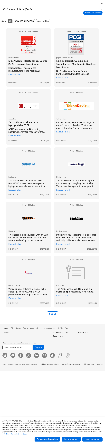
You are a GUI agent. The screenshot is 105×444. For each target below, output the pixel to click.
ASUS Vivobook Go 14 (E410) (17, 9)
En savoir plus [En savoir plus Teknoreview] (63, 132)
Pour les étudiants (8, 359)
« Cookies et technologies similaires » (15, 434)
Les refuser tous (71, 439)
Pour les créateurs (9, 355)
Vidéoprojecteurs (8, 373)
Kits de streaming (33, 392)
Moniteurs (6, 370)
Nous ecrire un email (60, 386)
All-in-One (6, 377)
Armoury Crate (82, 373)
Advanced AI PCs (83, 351)
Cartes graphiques (9, 403)
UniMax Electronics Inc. (61, 362)
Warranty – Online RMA (61, 370)
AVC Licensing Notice (85, 366)
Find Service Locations (61, 379)
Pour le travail (7, 351)
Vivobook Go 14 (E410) (54, 328)
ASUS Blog (81, 370)
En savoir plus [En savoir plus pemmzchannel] (15, 298)
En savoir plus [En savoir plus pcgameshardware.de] (63, 77)
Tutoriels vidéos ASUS (61, 405)
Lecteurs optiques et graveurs (38, 347)
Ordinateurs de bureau (10, 381)
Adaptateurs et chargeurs (36, 403)
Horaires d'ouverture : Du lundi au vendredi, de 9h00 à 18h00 (63, 396)
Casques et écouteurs (35, 388)
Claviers (30, 381)
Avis (66, 328)
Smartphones (7, 340)
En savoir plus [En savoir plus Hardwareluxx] (15, 74)
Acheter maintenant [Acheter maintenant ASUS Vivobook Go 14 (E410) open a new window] (93, 13)
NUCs (4, 388)
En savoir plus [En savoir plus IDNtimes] (63, 295)
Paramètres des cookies (47, 439)
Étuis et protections (34, 400)
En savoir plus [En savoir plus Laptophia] (15, 190)
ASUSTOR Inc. (58, 355)
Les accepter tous (92, 439)
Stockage (30, 351)
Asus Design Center (84, 355)
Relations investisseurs (61, 347)
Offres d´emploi (58, 340)
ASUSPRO (81, 358)
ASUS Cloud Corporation (62, 358)
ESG (79, 336)
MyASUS (56, 409)
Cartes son (31, 343)
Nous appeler (57, 390)
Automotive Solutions (85, 362)
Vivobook (39, 328)
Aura (79, 377)
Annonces (56, 343)
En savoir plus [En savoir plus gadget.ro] (15, 136)
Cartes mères (7, 400)
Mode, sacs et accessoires (36, 396)
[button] (3, 3)
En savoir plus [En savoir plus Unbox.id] (15, 244)
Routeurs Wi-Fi (32, 364)
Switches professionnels (36, 373)
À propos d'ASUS (59, 336)
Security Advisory (59, 401)
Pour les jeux (7, 362)
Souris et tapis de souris (35, 385)
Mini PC (5, 392)
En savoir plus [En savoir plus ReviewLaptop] (63, 244)
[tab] (10, 21)
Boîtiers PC (6, 407)
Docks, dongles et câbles (36, 407)
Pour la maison (7, 347)
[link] (52, 3)
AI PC (79, 347)
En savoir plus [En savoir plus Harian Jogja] (63, 190)
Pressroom (56, 351)
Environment (82, 340)
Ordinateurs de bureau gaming (13, 385)
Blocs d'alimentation (34, 340)
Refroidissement (33, 336)
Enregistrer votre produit (62, 383)
